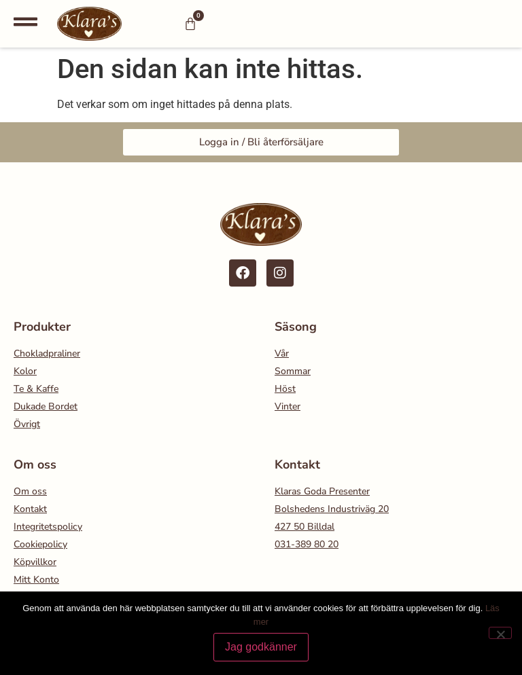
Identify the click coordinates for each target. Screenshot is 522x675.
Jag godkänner (261, 647)
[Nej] (500, 633)
